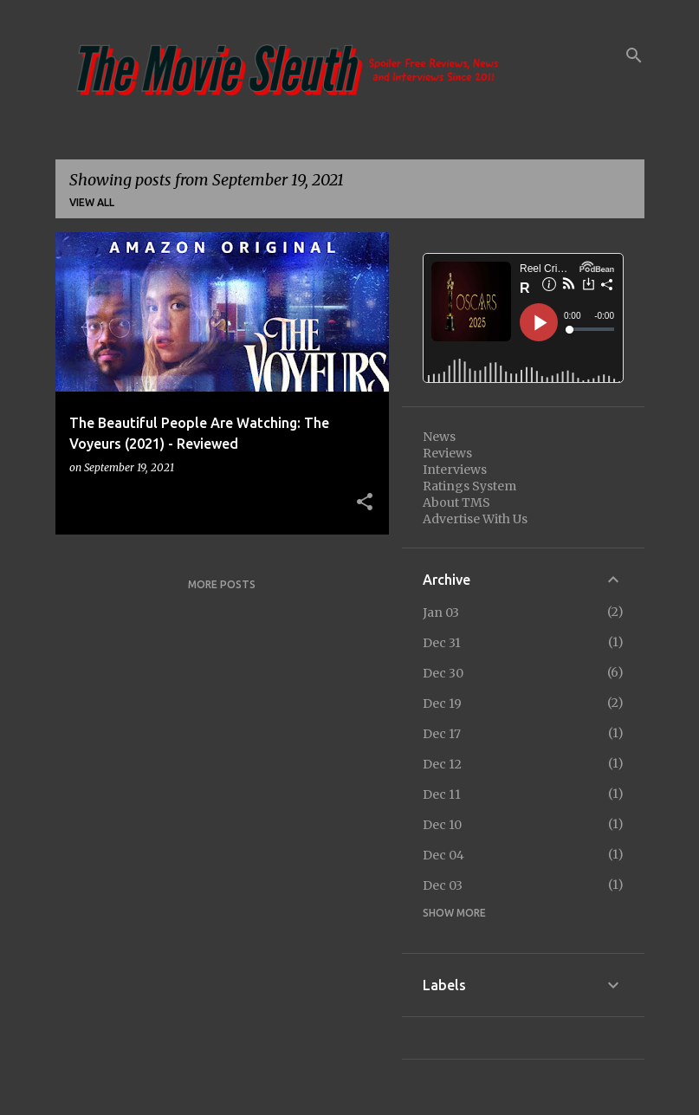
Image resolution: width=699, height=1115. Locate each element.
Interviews (455, 469)
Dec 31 (442, 643)
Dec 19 (442, 703)
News (439, 436)
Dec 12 (442, 764)
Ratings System (469, 486)
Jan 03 (441, 612)
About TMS (456, 502)
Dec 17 (442, 734)
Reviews (447, 453)
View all (91, 202)
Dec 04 (443, 855)
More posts (222, 584)
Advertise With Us (475, 519)
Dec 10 (442, 825)
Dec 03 (443, 885)
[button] (364, 502)
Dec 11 (442, 794)
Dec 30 (443, 673)
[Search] (634, 55)
